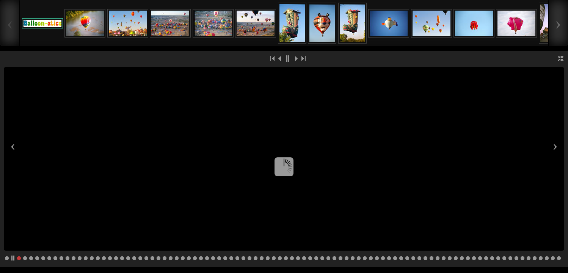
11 (80, 258)
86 (535, 258)
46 (292, 258)
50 (316, 258)
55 (347, 258)
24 (158, 258)
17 (116, 258)
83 (516, 258)
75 (468, 258)
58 (365, 258)
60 (377, 258)
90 (559, 258)
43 (274, 258)
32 (207, 258)
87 (541, 258)
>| (303, 58)
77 (480, 258)
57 (359, 258)
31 (201, 258)
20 (134, 258)
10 (74, 258)
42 (268, 258)
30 (195, 258)
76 (474, 258)
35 (225, 258)
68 (425, 258)
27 (177, 258)
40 (256, 258)
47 (298, 258)
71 (444, 258)
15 (104, 258)
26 (171, 258)
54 (340, 258)
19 (128, 258)
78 (486, 258)
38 (243, 258)
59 (371, 258)
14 (98, 258)
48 (304, 258)
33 (213, 258)
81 (504, 258)
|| (288, 58)
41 (262, 258)
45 (286, 258)
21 (140, 258)
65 (407, 258)
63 (395, 258)
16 (110, 258)
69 (431, 258)
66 (413, 258)
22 (146, 258)
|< (272, 58)
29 (189, 258)
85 (529, 258)
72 (450, 258)
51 (322, 258)
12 (86, 258)
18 (122, 258)
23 (152, 258)
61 (383, 258)
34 (219, 258)
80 (498, 258)
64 (401, 258)
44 (280, 258)
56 (353, 258)
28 (183, 258)
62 (389, 258)
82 (510, 258)
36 (231, 258)
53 (334, 258)
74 (462, 258)
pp (13, 258)
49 (310, 258)
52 (328, 258)
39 (249, 258)
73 (456, 258)
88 (547, 258)
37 (237, 258)
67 (419, 258)
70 (438, 258)
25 (165, 258)
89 (553, 258)
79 (492, 258)
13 (92, 258)
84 (522, 258)
